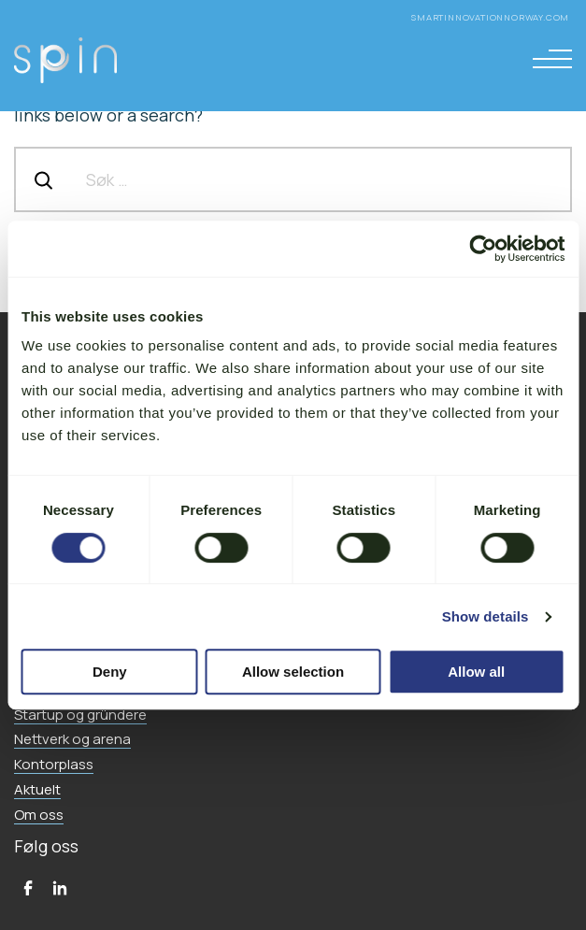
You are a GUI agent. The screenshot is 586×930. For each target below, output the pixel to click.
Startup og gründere (80, 714)
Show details (485, 616)
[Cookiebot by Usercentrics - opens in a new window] (483, 249)
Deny (110, 672)
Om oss (39, 814)
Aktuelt (37, 789)
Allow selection (293, 672)
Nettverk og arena (72, 739)
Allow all (476, 672)
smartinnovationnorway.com (491, 17)
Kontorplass (53, 764)
